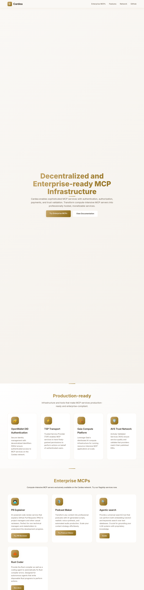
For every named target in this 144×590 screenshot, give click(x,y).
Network (123, 4)
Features (112, 4)
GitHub (133, 4)
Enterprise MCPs (98, 4)
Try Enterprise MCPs (58, 213)
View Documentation (85, 214)
